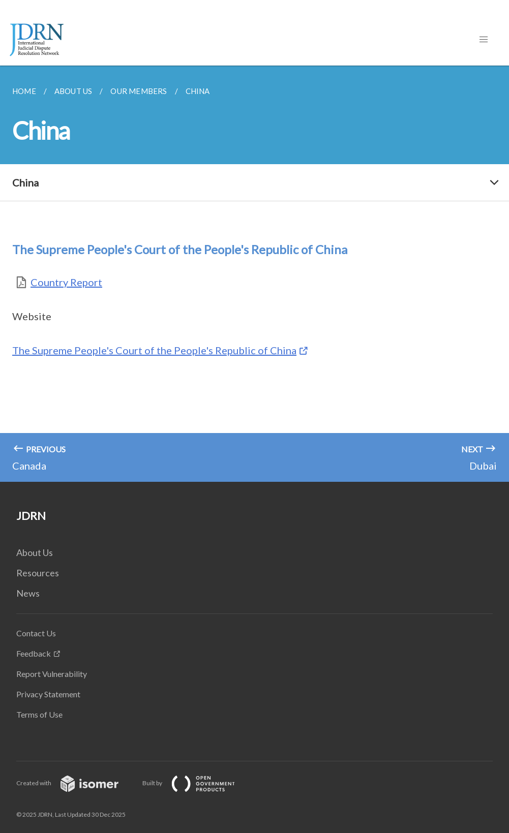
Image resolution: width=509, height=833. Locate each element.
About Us (34, 552)
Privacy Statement (48, 694)
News (28, 593)
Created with (75, 783)
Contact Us (36, 633)
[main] (254, 274)
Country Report (66, 282)
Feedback (33, 653)
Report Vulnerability (51, 673)
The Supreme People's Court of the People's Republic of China (154, 350)
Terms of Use (39, 714)
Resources (37, 572)
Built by (196, 783)
